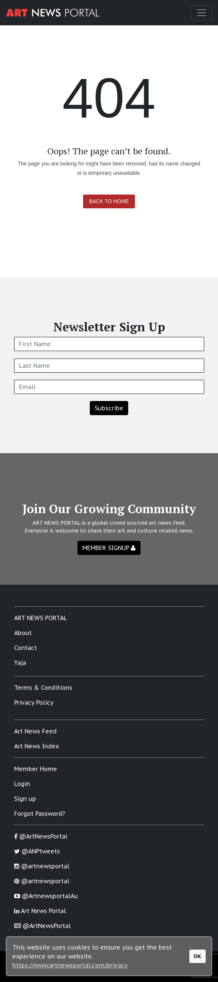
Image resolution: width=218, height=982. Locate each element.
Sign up (25, 798)
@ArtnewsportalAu (46, 896)
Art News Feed (35, 731)
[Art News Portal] (52, 12)
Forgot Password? (39, 813)
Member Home (35, 769)
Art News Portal (40, 911)
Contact (25, 647)
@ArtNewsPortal (40, 836)
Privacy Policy (34, 702)
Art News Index (36, 746)
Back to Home (109, 201)
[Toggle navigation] (201, 12)
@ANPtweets (37, 851)
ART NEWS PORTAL (40, 618)
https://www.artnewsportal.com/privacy (70, 965)
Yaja (20, 662)
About (23, 633)
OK (197, 956)
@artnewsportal (41, 866)
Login (22, 783)
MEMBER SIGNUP (109, 548)
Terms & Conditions (43, 687)
